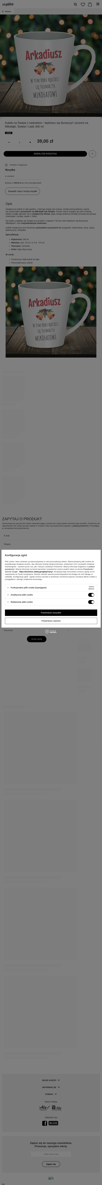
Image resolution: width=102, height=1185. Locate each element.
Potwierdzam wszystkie (51, 613)
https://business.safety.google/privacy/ (36, 571)
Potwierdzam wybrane (51, 621)
